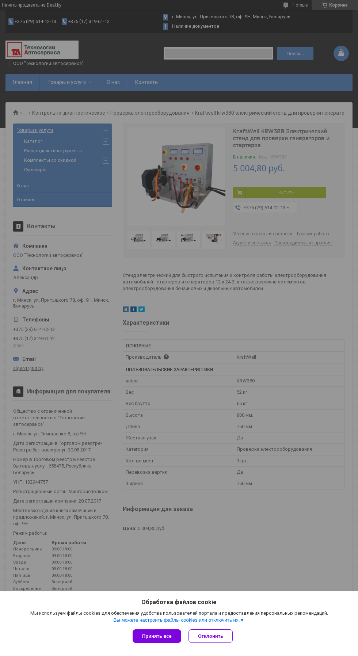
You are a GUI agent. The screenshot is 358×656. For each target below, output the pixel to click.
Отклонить (210, 636)
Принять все (157, 636)
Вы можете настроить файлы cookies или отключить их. (176, 620)
